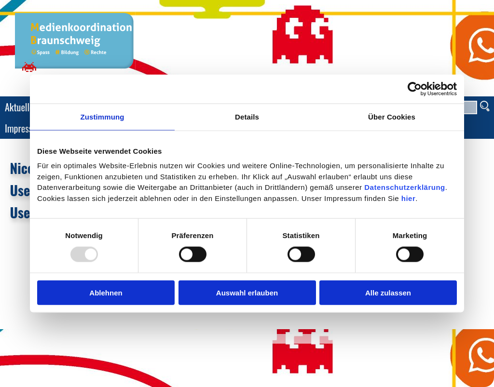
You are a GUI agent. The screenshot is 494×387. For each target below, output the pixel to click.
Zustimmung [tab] (102, 116)
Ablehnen (105, 293)
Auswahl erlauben (247, 293)
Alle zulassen (388, 293)
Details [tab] (247, 116)
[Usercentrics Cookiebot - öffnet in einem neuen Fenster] (414, 88)
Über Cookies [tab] (391, 116)
